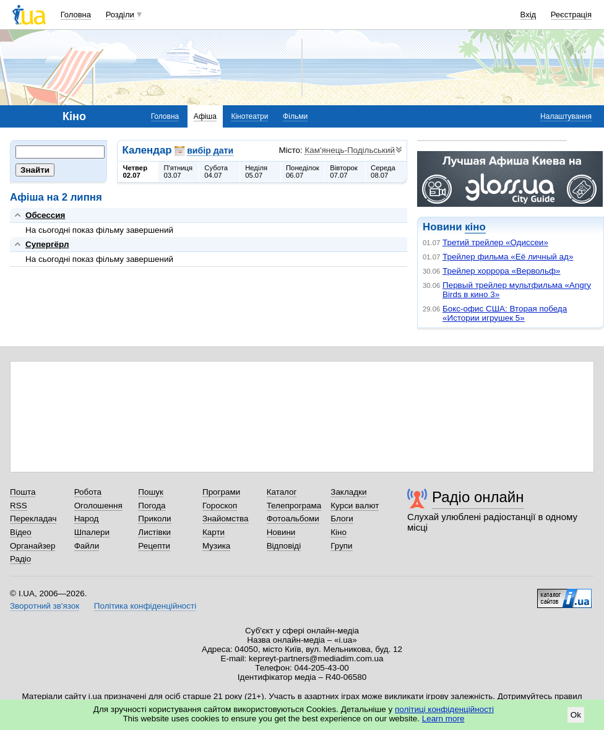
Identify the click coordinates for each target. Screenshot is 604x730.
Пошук (150, 492)
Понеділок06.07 (302, 171)
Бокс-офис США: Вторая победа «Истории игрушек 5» (504, 313)
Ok (576, 714)
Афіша (205, 116)
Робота (87, 492)
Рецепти (154, 545)
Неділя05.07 (256, 171)
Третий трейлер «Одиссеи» (495, 242)
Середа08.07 (383, 171)
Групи (341, 545)
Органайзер (32, 545)
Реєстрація (571, 14)
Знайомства (225, 518)
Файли (87, 545)
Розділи (120, 14)
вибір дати (210, 150)
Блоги (341, 518)
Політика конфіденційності (145, 606)
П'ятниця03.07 (177, 171)
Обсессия (45, 215)
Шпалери (92, 532)
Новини (281, 532)
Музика (216, 545)
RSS (18, 505)
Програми (221, 492)
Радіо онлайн (478, 497)
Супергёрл (47, 244)
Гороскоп (219, 505)
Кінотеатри (249, 116)
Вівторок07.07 (344, 171)
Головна (76, 14)
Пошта (22, 492)
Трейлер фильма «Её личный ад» (507, 256)
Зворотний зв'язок (44, 606)
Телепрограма (294, 505)
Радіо (20, 558)
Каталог (282, 492)
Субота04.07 (216, 171)
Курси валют (354, 505)
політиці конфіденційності (444, 709)
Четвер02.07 (135, 171)
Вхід (528, 14)
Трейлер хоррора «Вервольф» (501, 271)
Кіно (338, 532)
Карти (213, 532)
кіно (475, 227)
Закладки (348, 492)
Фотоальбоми (293, 518)
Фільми (295, 116)
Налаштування (566, 116)
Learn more (443, 718)
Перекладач (33, 518)
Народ (86, 518)
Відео (21, 532)
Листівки (154, 532)
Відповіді (284, 545)
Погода (151, 505)
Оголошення (98, 505)
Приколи (154, 518)
